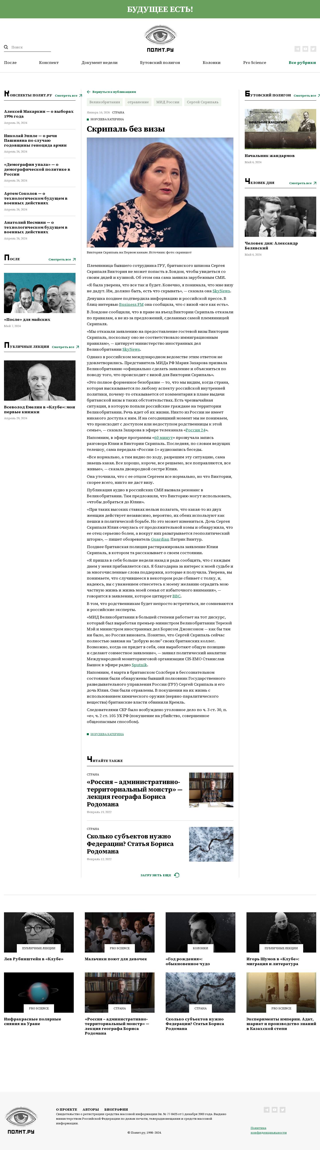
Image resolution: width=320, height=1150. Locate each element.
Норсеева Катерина (107, 119)
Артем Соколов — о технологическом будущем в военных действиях (36, 198)
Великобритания (104, 102)
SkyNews (221, 291)
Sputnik (139, 665)
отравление (138, 102)
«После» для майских (27, 319)
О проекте (66, 1109)
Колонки (212, 62)
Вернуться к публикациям (114, 92)
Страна (118, 112)
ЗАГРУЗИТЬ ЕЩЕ (156, 875)
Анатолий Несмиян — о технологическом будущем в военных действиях (36, 227)
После (10, 62)
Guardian (160, 539)
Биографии (116, 1109)
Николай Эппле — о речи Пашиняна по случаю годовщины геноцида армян (35, 140)
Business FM (131, 304)
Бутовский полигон (160, 62)
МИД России (167, 102)
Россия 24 (195, 430)
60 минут (163, 437)
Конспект (49, 62)
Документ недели (99, 62)
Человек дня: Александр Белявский (271, 245)
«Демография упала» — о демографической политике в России (37, 169)
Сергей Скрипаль (203, 102)
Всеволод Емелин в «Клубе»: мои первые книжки (39, 409)
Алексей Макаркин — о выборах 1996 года (39, 114)
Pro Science (254, 62)
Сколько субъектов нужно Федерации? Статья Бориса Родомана (130, 844)
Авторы (90, 1109)
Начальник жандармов (270, 155)
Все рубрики (302, 62)
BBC (176, 596)
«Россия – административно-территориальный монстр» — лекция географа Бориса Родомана (134, 793)
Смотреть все (66, 96)
